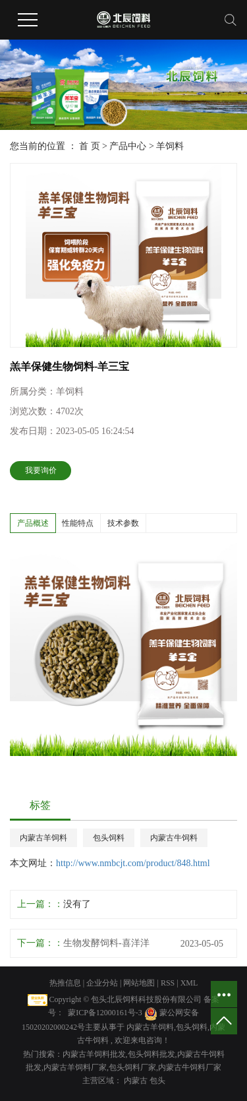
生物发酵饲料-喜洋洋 (106, 943)
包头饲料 (108, 837)
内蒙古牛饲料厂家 (189, 1067)
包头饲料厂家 (132, 1067)
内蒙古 (137, 1080)
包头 (157, 1080)
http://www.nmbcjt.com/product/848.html (133, 863)
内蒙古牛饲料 (174, 837)
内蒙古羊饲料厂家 (75, 1067)
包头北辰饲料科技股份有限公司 (146, 999)
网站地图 (140, 983)
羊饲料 (170, 146)
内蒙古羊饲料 (43, 837)
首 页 (89, 146)
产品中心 (127, 146)
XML (189, 983)
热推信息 (65, 983)
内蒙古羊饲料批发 (94, 1054)
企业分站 (102, 983)
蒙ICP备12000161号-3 (105, 1012)
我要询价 (41, 470)
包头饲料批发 (151, 1054)
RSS (168, 983)
